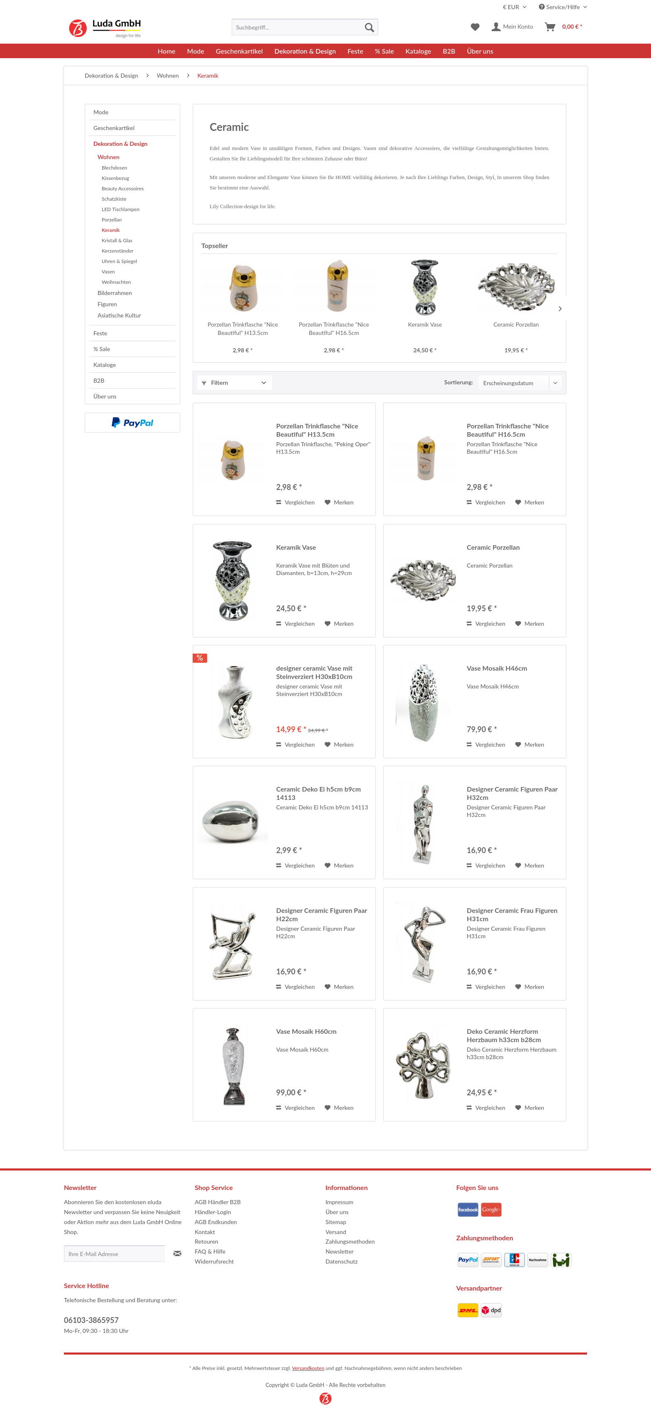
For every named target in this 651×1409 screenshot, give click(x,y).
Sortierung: (458, 382)
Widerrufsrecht (214, 1261)
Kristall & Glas (117, 240)
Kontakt (205, 1231)
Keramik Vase (425, 324)
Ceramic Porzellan (516, 324)
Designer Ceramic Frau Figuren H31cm (512, 914)
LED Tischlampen (121, 209)
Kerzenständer (117, 251)
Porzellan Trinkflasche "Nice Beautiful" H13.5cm (243, 328)
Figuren (107, 303)
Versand (336, 1231)
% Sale (101, 348)
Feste (100, 333)
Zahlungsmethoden (350, 1241)
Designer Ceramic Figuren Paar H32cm (512, 793)
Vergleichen (295, 502)
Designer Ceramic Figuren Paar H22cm (321, 914)
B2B (98, 380)
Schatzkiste (114, 199)
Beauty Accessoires (123, 188)
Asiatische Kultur (119, 315)
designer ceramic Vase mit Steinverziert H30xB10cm (314, 672)
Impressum (339, 1201)
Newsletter (340, 1251)
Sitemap (336, 1221)
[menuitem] (305, 27)
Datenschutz (342, 1261)
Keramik (111, 230)
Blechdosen (114, 168)
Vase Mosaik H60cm (306, 1031)
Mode (100, 112)
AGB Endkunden (216, 1221)
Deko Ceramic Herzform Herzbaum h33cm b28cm (504, 1035)
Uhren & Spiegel (119, 261)
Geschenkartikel (114, 127)
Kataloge (104, 364)
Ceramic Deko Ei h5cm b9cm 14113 (318, 793)
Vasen (108, 271)
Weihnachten (116, 282)
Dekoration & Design (120, 143)
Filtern (215, 382)
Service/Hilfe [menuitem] (560, 6)
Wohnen (109, 156)
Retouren (206, 1241)
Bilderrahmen (115, 292)
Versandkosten (308, 1368)
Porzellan (112, 219)
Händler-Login (213, 1211)
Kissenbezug (115, 178)
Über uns (105, 396)
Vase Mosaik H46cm (497, 668)
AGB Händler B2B (218, 1201)
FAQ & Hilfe (210, 1251)
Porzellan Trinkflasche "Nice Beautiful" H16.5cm (334, 328)
